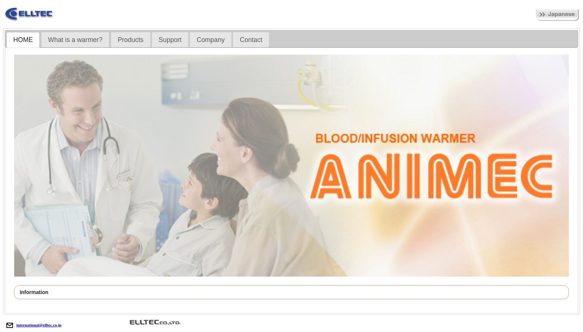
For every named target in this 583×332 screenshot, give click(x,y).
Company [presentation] (211, 39)
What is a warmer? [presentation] (75, 39)
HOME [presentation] (23, 39)
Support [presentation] (170, 39)
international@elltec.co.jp (32, 325)
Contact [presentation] (251, 39)
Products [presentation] (130, 39)
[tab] (23, 40)
